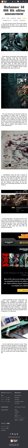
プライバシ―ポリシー (20, 417)
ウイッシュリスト (5, 426)
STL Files (17, 403)
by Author (17, 397)
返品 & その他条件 (19, 419)
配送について (18, 415)
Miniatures (18, 392)
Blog (16, 409)
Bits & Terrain (18, 395)
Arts (3, 18)
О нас (16, 413)
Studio (15, 20)
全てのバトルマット (6, 392)
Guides (13, 18)
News (24, 18)
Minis (19, 18)
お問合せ (17, 411)
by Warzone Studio (19, 401)
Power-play (7, 20)
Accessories (4, 407)
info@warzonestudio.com (14, 437)
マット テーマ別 (5, 401)
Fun (8, 18)
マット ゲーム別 (5, 397)
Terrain (22, 20)
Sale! (2, 395)
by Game (17, 399)
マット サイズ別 (5, 399)
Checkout (3, 430)
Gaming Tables (4, 409)
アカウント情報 (4, 428)
